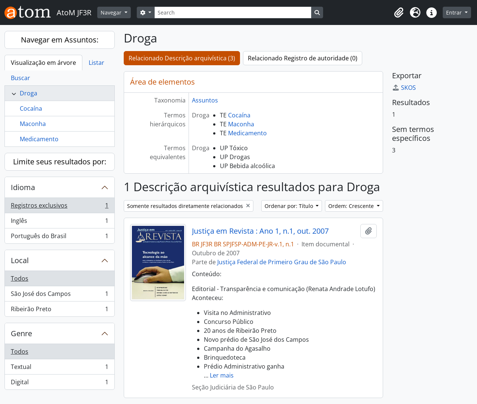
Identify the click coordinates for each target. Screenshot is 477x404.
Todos (19, 278)
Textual (59, 368)
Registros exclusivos (59, 207)
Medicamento (39, 139)
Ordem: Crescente (351, 205)
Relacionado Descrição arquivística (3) (182, 58)
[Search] (233, 12)
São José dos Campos (59, 295)
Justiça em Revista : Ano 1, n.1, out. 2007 (260, 231)
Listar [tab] (96, 63)
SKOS (404, 87)
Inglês (59, 222)
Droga (28, 93)
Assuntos (205, 100)
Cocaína (31, 108)
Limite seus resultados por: (59, 162)
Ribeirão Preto (59, 310)
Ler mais (222, 375)
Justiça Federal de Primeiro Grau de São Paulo (281, 262)
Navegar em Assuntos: (59, 40)
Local (20, 260)
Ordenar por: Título (290, 205)
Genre (21, 333)
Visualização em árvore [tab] (43, 63)
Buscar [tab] (20, 78)
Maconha (33, 124)
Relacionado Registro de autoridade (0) (302, 58)
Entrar (454, 12)
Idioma (23, 187)
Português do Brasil (59, 237)
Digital (59, 383)
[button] (399, 12)
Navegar (112, 12)
